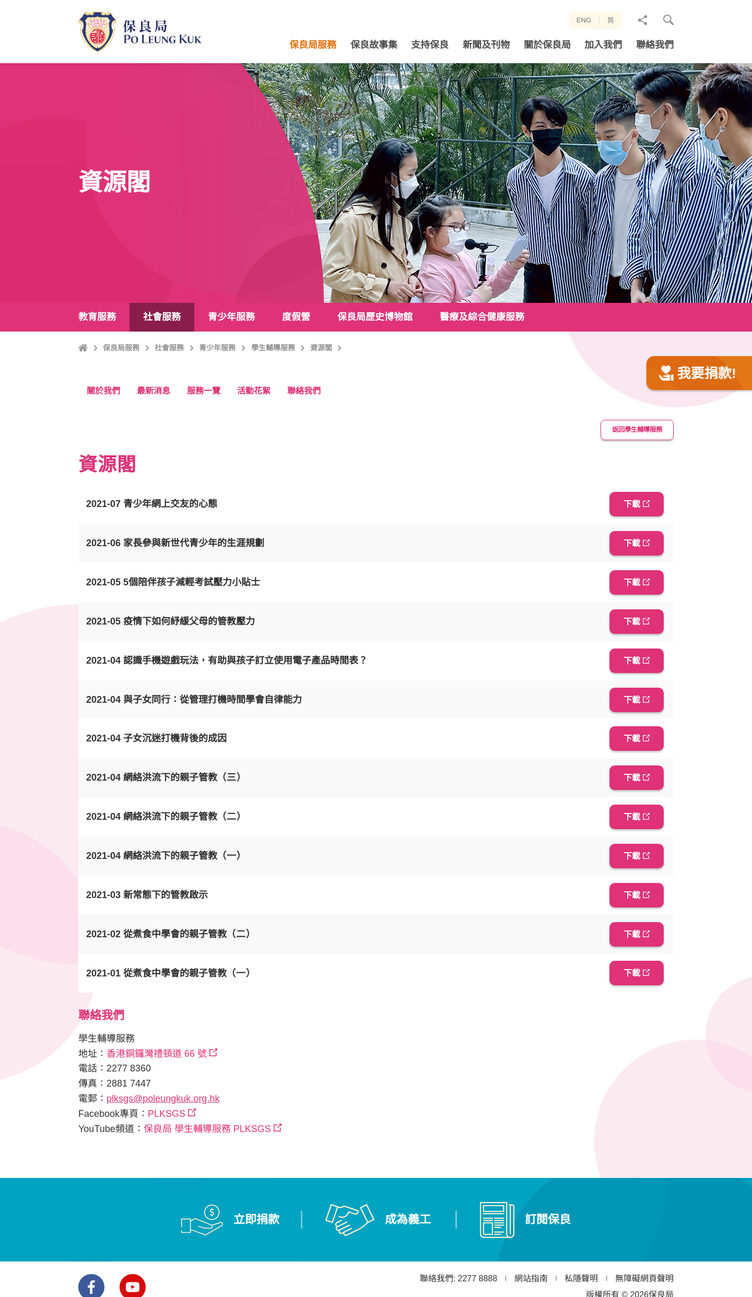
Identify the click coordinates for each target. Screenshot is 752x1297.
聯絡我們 (304, 442)
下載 (628, 552)
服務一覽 (203, 442)
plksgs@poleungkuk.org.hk (163, 1134)
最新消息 (153, 442)
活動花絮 (254, 442)
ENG (584, 20)
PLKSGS (166, 1148)
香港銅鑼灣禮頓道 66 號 (157, 1088)
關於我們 (103, 442)
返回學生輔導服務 (632, 480)
